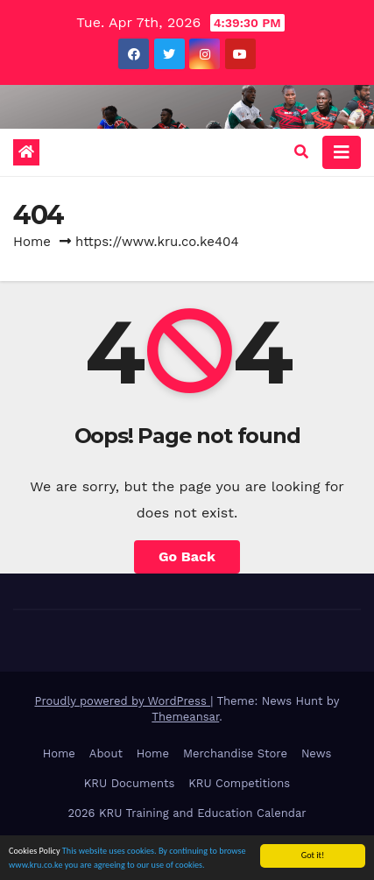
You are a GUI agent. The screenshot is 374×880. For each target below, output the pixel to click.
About (106, 753)
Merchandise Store (235, 753)
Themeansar (185, 716)
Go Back (187, 556)
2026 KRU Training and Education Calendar (186, 813)
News (316, 753)
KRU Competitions (239, 783)
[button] (301, 152)
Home (32, 242)
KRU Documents (129, 783)
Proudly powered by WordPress (122, 701)
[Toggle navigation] (341, 152)
